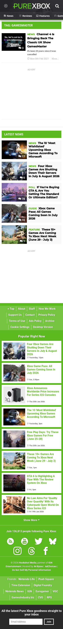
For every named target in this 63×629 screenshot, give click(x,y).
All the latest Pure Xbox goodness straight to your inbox (32, 612)
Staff (32, 308)
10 (21, 220)
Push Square (46, 579)
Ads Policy (35, 321)
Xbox (54, 58)
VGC (55, 591)
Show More (31, 520)
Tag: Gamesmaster (18, 25)
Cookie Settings (19, 327)
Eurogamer (42, 591)
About (21, 308)
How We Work (47, 308)
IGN (29, 591)
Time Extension (20, 585)
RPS (49, 597)
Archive (49, 321)
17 (21, 156)
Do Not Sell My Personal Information (31, 570)
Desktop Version (43, 327)
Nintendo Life (26, 579)
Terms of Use (17, 321)
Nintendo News (14, 591)
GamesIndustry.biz (23, 597)
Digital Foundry (43, 585)
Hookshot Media (27, 562)
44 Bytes (38, 566)
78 (21, 199)
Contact (30, 314)
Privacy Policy (46, 314)
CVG (40, 597)
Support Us (15, 314)
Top (11, 308)
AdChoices (50, 566)
